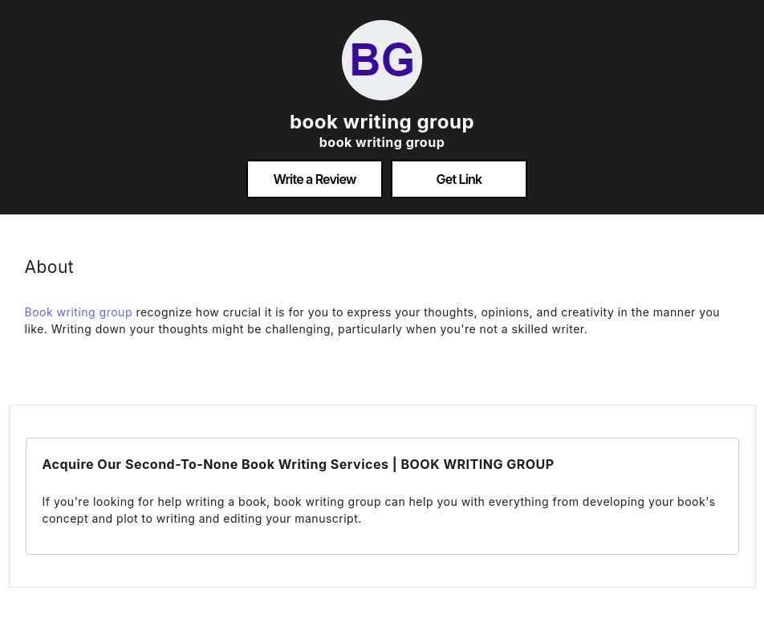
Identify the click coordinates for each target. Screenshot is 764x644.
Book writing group (78, 312)
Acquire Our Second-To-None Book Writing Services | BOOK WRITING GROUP (299, 464)
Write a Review (314, 179)
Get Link (459, 179)
